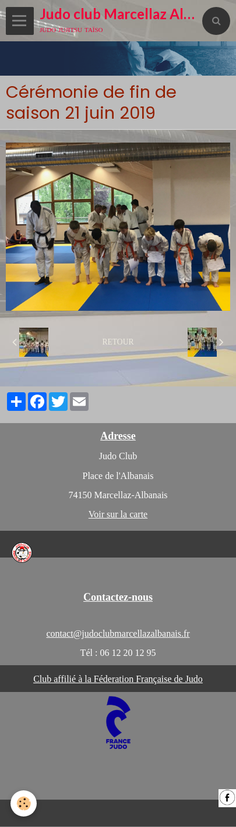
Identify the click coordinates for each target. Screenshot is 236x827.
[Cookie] (23, 803)
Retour (117, 342)
